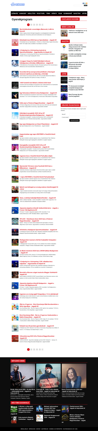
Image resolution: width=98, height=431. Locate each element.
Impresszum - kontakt (34, 429)
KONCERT (22, 13)
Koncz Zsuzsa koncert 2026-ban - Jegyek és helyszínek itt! (72, 390)
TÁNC (48, 13)
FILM (60, 13)
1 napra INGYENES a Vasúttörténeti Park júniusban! (37, 177)
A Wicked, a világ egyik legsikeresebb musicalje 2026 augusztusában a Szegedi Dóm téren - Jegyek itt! (22, 410)
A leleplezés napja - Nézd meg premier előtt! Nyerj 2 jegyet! (77, 79)
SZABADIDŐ (67, 13)
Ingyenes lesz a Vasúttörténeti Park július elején (36, 156)
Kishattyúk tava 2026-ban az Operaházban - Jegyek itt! (38, 40)
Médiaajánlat (24, 429)
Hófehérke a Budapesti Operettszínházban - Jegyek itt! (38, 230)
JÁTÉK (84, 13)
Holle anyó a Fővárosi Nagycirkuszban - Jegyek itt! (37, 103)
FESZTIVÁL (41, 13)
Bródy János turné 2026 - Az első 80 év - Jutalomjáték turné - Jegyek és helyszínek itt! (23, 391)
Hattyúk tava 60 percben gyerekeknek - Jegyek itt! (37, 326)
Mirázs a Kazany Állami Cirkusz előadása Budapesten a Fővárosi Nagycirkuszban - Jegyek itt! (74, 418)
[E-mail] (77, 117)
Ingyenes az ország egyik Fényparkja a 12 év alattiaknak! (39, 294)
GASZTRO (77, 13)
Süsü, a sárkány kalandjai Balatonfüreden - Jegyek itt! (38, 198)
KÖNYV (54, 13)
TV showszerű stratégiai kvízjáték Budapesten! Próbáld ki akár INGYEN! (76, 88)
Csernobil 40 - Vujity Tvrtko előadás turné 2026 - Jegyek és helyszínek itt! (47, 390)
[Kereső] (79, 5)
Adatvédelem (44, 429)
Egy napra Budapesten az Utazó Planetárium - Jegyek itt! (39, 124)
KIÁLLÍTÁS (31, 13)
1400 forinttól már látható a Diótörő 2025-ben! (35, 83)
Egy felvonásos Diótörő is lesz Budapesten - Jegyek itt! (38, 93)
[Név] (77, 114)
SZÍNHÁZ (14, 13)
